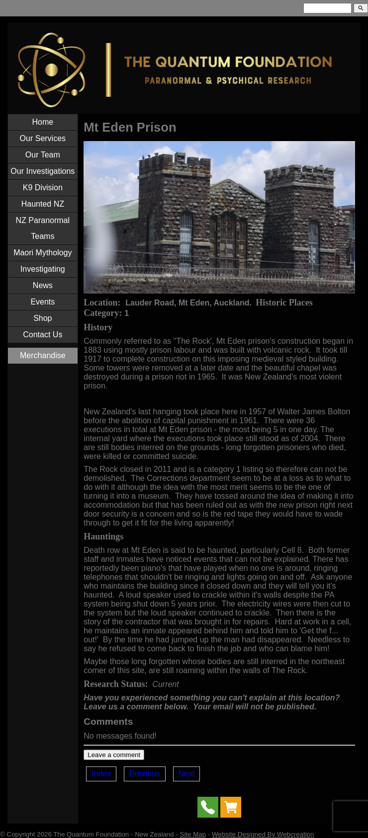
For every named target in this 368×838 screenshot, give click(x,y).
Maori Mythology (42, 252)
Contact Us (42, 334)
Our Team (42, 155)
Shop (42, 318)
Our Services (43, 138)
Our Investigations (42, 171)
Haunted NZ (42, 204)
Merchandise (43, 355)
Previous (144, 773)
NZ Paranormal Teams (43, 228)
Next (187, 773)
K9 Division (43, 187)
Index (101, 773)
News (43, 285)
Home (42, 122)
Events (42, 302)
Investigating (42, 269)
